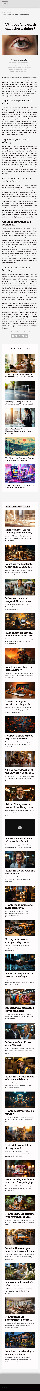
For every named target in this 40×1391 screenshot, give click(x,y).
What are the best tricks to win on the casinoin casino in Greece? (18, 567)
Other (9, 12)
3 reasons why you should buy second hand (19, 1009)
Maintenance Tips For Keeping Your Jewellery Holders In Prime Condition (18, 534)
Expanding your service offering (19, 65)
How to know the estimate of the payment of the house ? (20, 1217)
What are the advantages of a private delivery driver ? (19, 1079)
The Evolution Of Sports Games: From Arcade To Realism (20, 459)
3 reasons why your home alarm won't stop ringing (19, 1181)
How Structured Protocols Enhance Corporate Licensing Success (19, 431)
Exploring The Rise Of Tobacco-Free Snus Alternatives (19, 486)
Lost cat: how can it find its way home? (18, 1146)
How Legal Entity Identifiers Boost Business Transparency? (19, 403)
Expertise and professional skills (18, 63)
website (8, 114)
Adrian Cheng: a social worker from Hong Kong (19, 806)
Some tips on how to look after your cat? (19, 1284)
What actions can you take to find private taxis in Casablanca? (18, 1251)
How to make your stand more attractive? (19, 906)
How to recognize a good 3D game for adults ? (19, 840)
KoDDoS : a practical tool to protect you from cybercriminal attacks (19, 738)
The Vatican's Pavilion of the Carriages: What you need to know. (19, 773)
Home (3, 12)
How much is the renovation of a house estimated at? (17, 1319)
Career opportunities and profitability (18, 69)
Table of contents (20, 60)
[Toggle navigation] (5, 3)
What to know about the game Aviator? (19, 668)
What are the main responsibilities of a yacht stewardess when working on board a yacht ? (19, 602)
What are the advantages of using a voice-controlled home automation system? (19, 1355)
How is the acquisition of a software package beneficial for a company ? (19, 978)
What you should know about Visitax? (18, 1044)
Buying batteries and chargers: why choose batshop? (17, 942)
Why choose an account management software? (18, 634)
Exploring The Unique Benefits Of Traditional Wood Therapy (19, 375)
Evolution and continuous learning (18, 72)
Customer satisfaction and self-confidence (19, 67)
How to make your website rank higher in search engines (18, 704)
